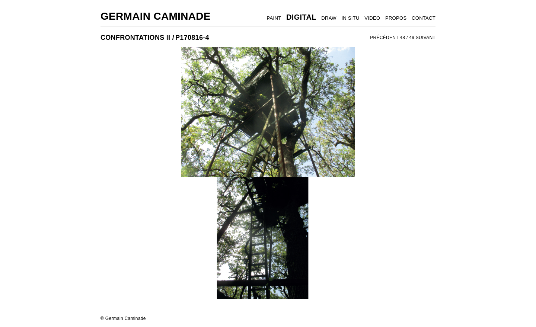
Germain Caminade (155, 16)
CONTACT (424, 18)
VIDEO (372, 18)
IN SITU (350, 18)
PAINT (274, 18)
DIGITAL (301, 17)
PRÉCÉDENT (384, 37)
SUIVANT (426, 37)
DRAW (328, 18)
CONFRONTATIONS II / (137, 37)
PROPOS (395, 18)
